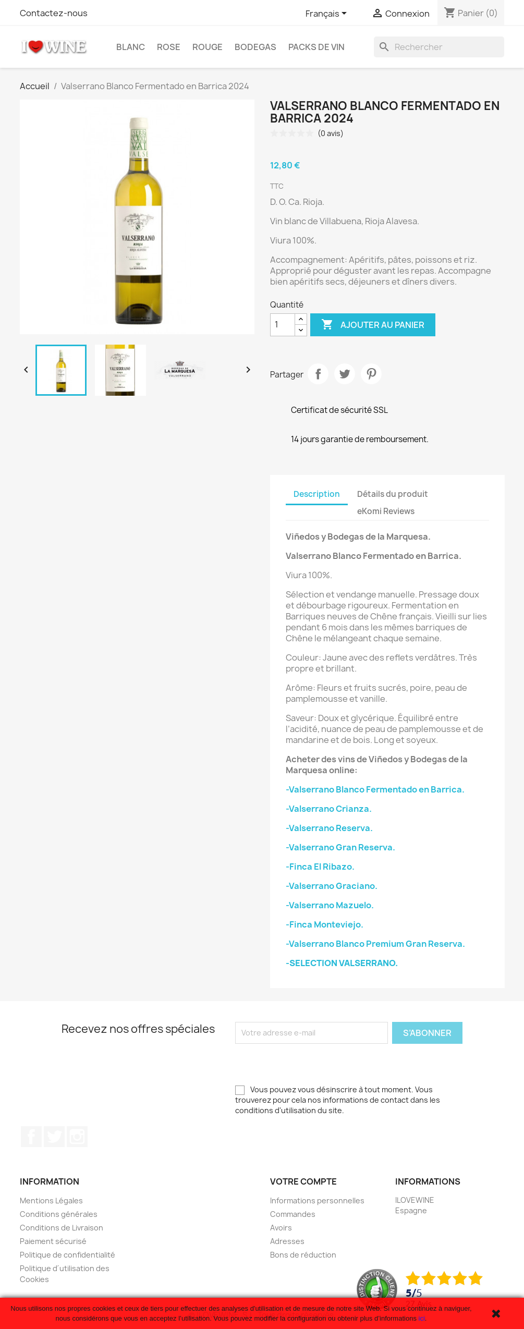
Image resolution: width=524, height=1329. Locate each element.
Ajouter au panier (372, 325)
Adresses (287, 1241)
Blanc (130, 47)
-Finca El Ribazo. (320, 866)
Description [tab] (317, 494)
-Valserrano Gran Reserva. (340, 847)
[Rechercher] (439, 46)
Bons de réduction (303, 1255)
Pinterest (371, 373)
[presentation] (314, 1064)
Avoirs (281, 1228)
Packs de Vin (316, 47)
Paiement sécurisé (53, 1241)
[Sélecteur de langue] (328, 14)
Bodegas (255, 47)
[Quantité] (282, 324)
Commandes (292, 1214)
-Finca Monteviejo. (324, 924)
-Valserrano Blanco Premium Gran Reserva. (375, 943)
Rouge (207, 47)
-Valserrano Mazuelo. (330, 905)
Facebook (31, 1136)
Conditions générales (59, 1214)
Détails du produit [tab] (392, 494)
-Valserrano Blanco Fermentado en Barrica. (375, 789)
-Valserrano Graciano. (331, 886)
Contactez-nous (54, 13)
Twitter (54, 1136)
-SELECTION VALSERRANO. (342, 963)
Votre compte (303, 1181)
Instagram (77, 1136)
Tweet (344, 373)
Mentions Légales (51, 1200)
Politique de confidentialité (67, 1255)
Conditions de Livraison (61, 1228)
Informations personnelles (317, 1200)
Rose (168, 47)
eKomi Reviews (386, 511)
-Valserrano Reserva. (329, 828)
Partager (318, 373)
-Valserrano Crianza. (329, 808)
